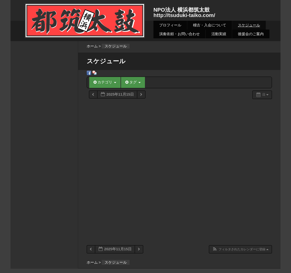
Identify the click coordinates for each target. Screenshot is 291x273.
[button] (240, 249)
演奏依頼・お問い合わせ (179, 34)
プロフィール (170, 25)
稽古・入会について (209, 25)
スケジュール (249, 25)
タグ (133, 82)
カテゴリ (104, 82)
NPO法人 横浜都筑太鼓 (181, 10)
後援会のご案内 (251, 34)
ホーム (92, 46)
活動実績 (218, 34)
